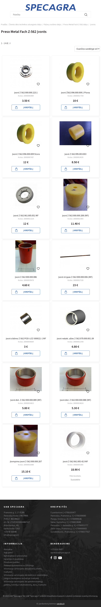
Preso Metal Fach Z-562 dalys (75, 24)
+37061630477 (70, 512)
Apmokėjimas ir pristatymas (15, 555)
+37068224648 (75, 522)
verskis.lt (60, 603)
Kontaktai (8, 549)
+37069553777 (82, 525)
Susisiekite (75, 479)
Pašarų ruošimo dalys (52, 24)
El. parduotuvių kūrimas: (46, 603)
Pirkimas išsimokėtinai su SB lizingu (19, 565)
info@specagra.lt (11, 535)
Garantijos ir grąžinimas (14, 559)
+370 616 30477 (57, 549)
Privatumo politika (11, 562)
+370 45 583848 (10, 531)
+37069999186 (76, 519)
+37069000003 (81, 528)
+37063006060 (80, 515)
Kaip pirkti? (8, 552)
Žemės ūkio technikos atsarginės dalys (25, 24)
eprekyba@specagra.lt (60, 552)
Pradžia (4, 24)
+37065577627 (84, 531)
